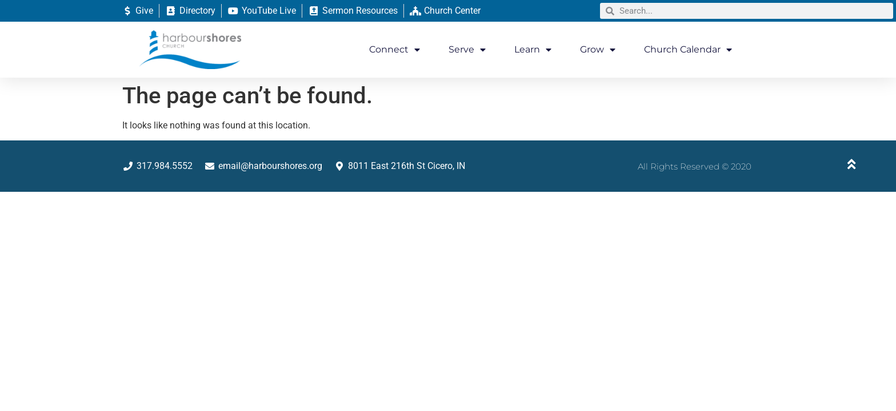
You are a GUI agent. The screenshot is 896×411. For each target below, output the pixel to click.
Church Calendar (688, 49)
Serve (467, 49)
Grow (597, 49)
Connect (394, 49)
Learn (532, 49)
